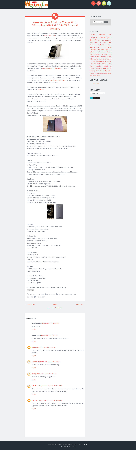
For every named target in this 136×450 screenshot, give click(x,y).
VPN (95, 64)
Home (55, 304)
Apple (91, 64)
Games (109, 52)
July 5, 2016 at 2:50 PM (47, 347)
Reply (34, 329)
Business (101, 59)
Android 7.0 (107, 66)
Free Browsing (106, 40)
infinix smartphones (97, 52)
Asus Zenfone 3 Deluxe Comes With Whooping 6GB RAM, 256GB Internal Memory (55, 25)
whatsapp (93, 49)
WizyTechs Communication (67, 444)
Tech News (95, 40)
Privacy (73, 446)
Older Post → (80, 304)
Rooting (109, 61)
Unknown (35, 347)
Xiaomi (109, 56)
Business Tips (102, 49)
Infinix (97, 56)
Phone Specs (105, 37)
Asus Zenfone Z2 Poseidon (51, 68)
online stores (94, 59)
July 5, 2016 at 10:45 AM (50, 323)
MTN (91, 42)
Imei (110, 64)
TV (105, 61)
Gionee (97, 54)
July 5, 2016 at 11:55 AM (49, 335)
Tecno (92, 45)
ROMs (109, 71)
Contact (80, 444)
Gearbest (92, 73)
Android (101, 45)
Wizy (68, 446)
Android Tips (103, 71)
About (85, 444)
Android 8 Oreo (96, 75)
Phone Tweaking (95, 66)
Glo (110, 49)
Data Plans (107, 42)
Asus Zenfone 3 (49, 35)
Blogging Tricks (94, 71)
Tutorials (103, 56)
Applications (94, 47)
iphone (106, 54)
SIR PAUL (35, 386)
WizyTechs (51, 294)
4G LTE (106, 59)
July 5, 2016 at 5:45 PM (48, 374)
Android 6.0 (104, 64)
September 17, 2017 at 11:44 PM (50, 386)
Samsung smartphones (101, 73)
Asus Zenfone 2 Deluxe (57, 80)
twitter (99, 64)
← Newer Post (30, 304)
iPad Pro (40, 89)
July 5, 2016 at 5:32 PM (52, 361)
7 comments (41, 297)
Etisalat (108, 47)
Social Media (100, 61)
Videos (92, 54)
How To (98, 42)
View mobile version (55, 308)
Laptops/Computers (96, 68)
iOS (102, 54)
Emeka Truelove (38, 361)
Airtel (109, 45)
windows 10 (107, 68)
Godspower (36, 374)
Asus (60, 294)
